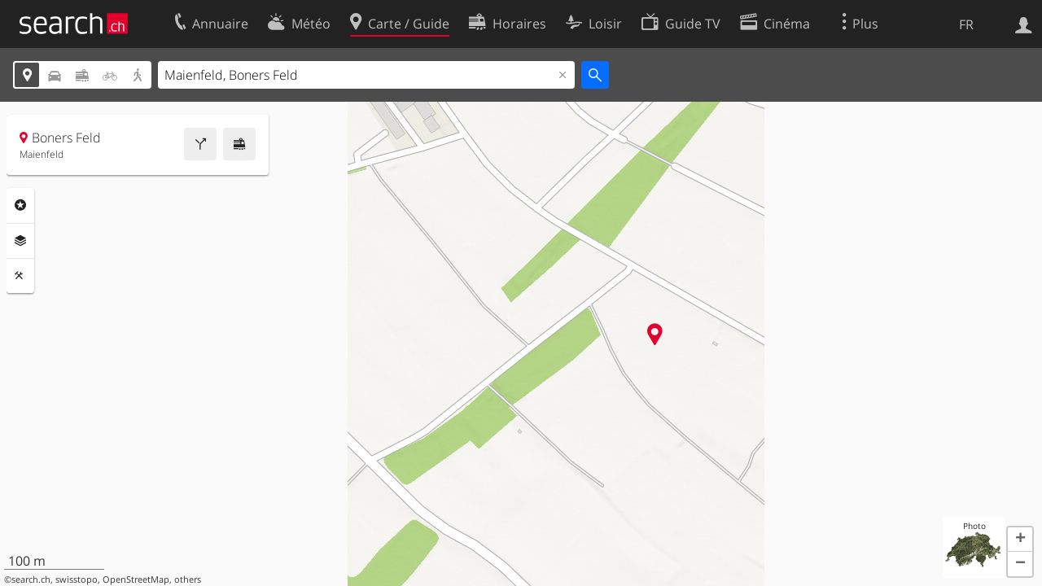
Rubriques (20, 205)
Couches (20, 241)
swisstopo (76, 579)
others (187, 579)
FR (966, 24)
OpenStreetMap (136, 579)
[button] (1020, 539)
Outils (20, 276)
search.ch (30, 579)
